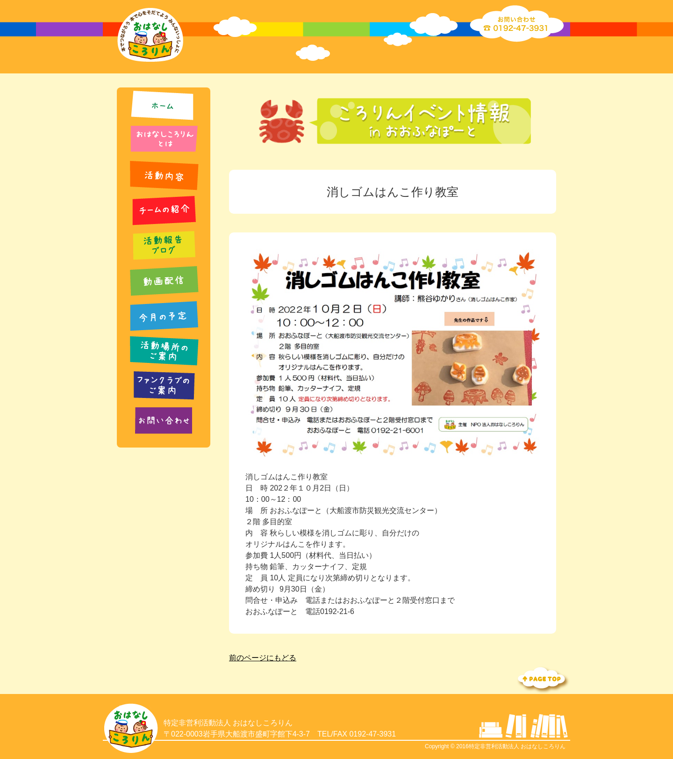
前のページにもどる (262, 658)
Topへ (542, 679)
